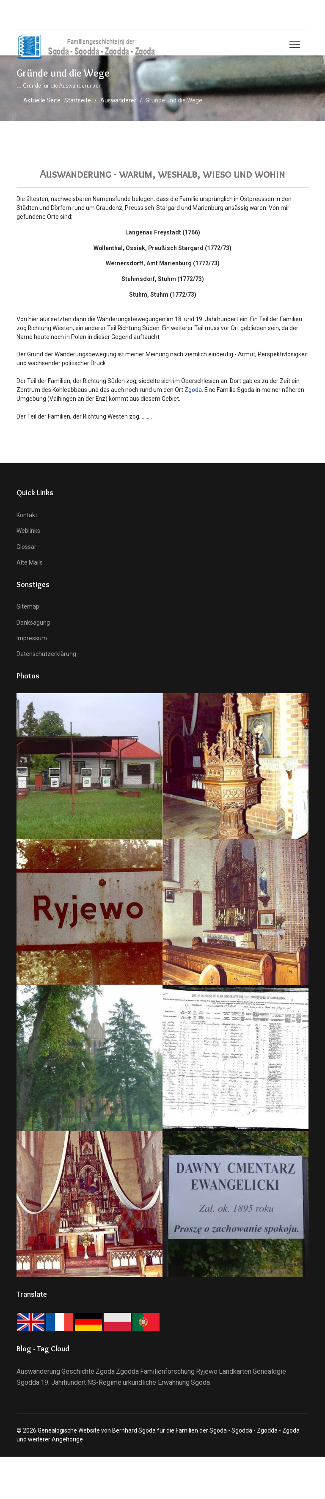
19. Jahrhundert (63, 1384)
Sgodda (28, 1384)
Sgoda (200, 1384)
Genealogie (269, 1373)
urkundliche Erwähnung (156, 1384)
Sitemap (28, 607)
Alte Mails (30, 563)
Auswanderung (38, 1373)
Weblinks (28, 532)
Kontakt (27, 516)
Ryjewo (207, 1373)
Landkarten (235, 1373)
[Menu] (294, 44)
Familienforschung (167, 1373)
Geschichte (77, 1373)
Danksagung (33, 623)
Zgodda (127, 1373)
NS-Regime (104, 1384)
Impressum (32, 639)
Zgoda (193, 390)
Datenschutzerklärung (46, 655)
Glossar (26, 548)
